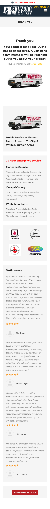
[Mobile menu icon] (45, 10)
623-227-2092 (36, 64)
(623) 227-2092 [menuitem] (41, 7)
